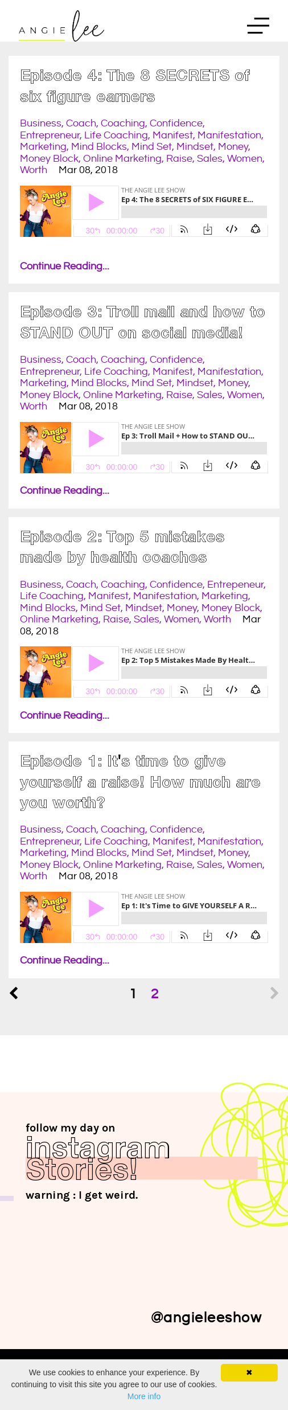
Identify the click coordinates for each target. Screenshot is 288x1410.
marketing (43, 146)
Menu (258, 29)
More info (144, 1396)
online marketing (122, 158)
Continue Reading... (64, 266)
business (40, 123)
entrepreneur (50, 135)
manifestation (229, 135)
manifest (173, 135)
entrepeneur (235, 584)
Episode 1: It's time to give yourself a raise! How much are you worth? (140, 784)
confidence (176, 123)
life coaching (116, 135)
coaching (123, 123)
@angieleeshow (206, 1318)
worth (33, 170)
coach (81, 123)
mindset (194, 146)
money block (49, 158)
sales (210, 158)
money (233, 146)
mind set (151, 146)
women (244, 158)
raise (179, 158)
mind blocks (99, 146)
